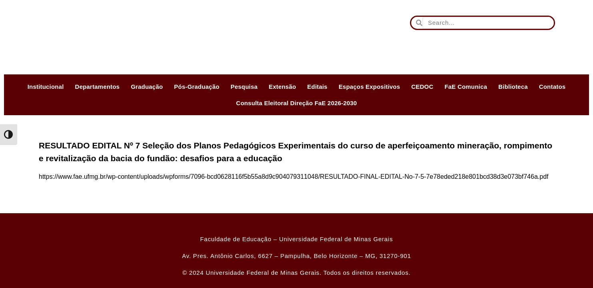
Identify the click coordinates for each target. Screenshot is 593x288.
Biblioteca (513, 86)
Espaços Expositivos (369, 86)
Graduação (147, 86)
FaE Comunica (465, 86)
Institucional (46, 86)
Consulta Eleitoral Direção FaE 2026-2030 (296, 103)
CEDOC (422, 86)
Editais (317, 86)
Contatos (552, 86)
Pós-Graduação (196, 86)
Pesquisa (244, 86)
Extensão (282, 86)
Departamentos (97, 86)
